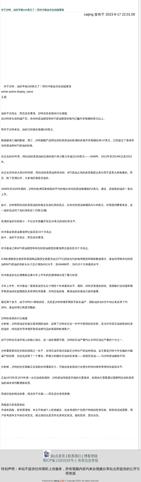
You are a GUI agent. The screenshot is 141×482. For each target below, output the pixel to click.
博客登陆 (91, 456)
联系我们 (74, 456)
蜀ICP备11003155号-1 (60, 460)
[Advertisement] (33, 44)
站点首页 (58, 456)
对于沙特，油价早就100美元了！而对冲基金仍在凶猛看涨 (32, 9)
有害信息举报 (88, 460)
